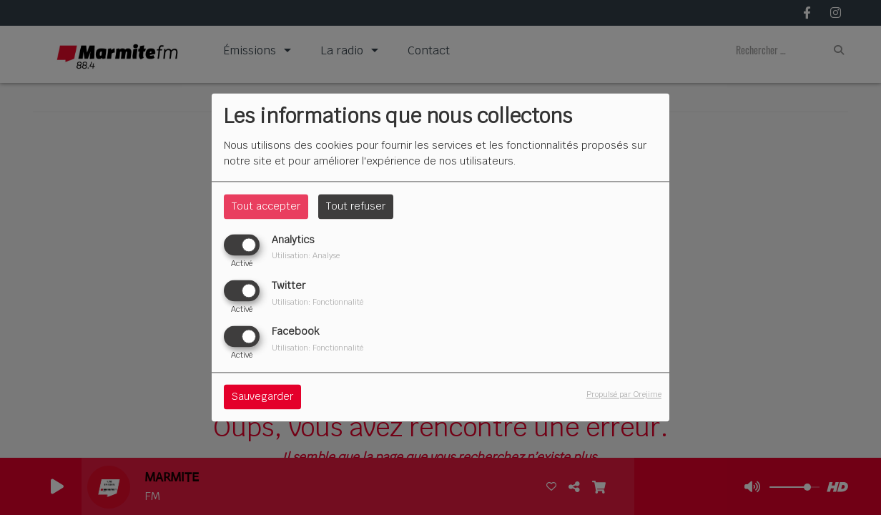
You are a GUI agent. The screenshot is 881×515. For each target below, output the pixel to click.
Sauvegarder (262, 397)
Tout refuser (355, 206)
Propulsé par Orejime (623, 395)
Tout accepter (266, 206)
